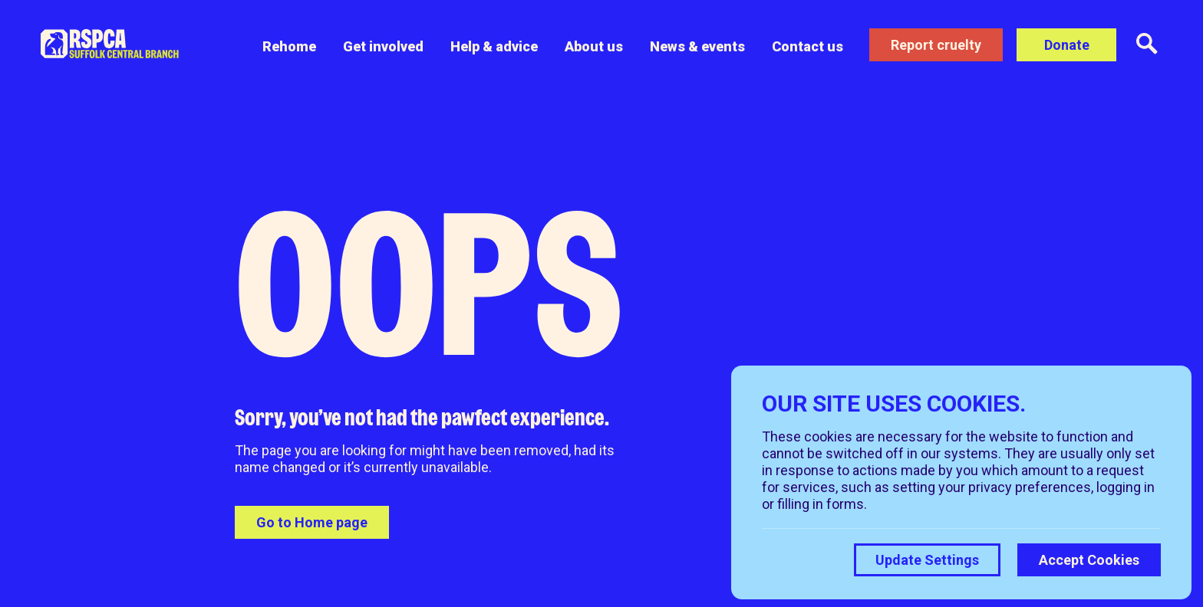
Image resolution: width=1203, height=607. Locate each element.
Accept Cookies (1089, 560)
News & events (696, 46)
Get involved (382, 46)
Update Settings (927, 560)
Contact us (806, 46)
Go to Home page (311, 522)
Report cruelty (936, 45)
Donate (1066, 45)
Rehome (288, 46)
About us (593, 46)
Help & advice (493, 46)
